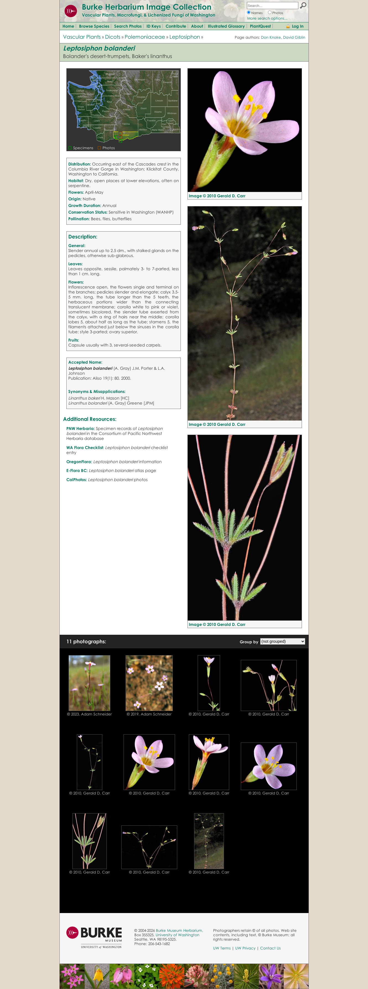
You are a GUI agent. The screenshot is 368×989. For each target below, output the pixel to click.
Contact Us (270, 948)
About (197, 25)
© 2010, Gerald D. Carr (209, 714)
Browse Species (94, 25)
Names (257, 13)
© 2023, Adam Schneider (89, 714)
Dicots (112, 36)
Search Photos (128, 25)
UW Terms (222, 948)
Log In (298, 25)
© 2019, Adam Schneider (149, 714)
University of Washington (177, 935)
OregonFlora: (79, 461)
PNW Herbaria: (80, 428)
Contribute (176, 25)
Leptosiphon (184, 36)
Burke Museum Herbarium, (179, 930)
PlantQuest (260, 25)
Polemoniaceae (145, 36)
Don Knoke (271, 37)
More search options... (267, 18)
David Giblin (294, 37)
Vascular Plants (82, 36)
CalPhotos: (76, 479)
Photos (277, 13)
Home (68, 25)
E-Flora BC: (77, 470)
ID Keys (154, 25)
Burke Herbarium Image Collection (147, 6)
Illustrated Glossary (226, 25)
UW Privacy (245, 948)
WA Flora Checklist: (85, 447)
